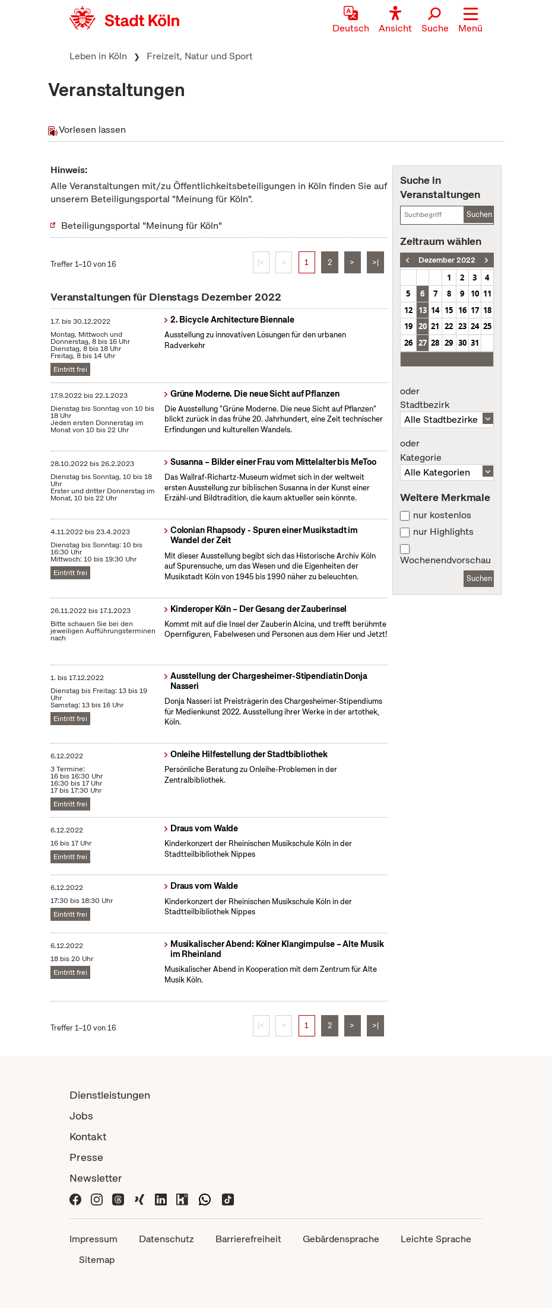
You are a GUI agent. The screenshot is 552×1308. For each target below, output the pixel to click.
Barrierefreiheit (248, 1239)
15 (449, 310)
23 (462, 326)
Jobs (81, 1115)
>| (375, 262)
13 (422, 310)
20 (422, 326)
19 (408, 326)
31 (475, 342)
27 (422, 342)
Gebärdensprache (341, 1239)
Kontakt (87, 1136)
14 (435, 310)
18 (487, 310)
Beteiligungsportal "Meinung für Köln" (141, 225)
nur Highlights (443, 532)
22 (449, 326)
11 (487, 293)
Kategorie (447, 451)
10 (475, 293)
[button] (470, 21)
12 (408, 310)
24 (475, 326)
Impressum (93, 1239)
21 (435, 326)
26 (408, 342)
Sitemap (97, 1259)
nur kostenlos (442, 515)
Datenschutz (166, 1239)
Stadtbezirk (447, 398)
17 (475, 310)
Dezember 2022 (446, 260)
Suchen (479, 214)
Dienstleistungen (109, 1095)
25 (487, 326)
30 (462, 342)
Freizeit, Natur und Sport (200, 56)
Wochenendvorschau (445, 560)
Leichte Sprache (436, 1239)
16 (462, 310)
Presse (86, 1157)
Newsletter (95, 1178)
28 (435, 342)
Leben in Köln (98, 56)
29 (449, 342)
